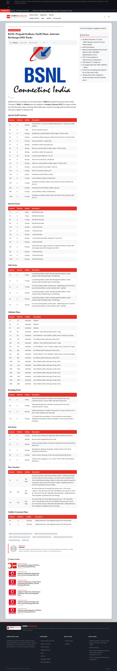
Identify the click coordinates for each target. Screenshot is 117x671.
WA (44, 42)
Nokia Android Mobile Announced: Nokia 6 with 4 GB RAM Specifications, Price (95, 52)
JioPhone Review (88, 47)
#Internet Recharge (14, 540)
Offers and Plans (23, 26)
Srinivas (15, 43)
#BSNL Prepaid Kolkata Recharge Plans (19, 537)
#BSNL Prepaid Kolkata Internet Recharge (45, 534)
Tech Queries (57, 18)
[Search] (108, 16)
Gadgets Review (34, 18)
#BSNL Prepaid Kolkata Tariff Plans (63, 537)
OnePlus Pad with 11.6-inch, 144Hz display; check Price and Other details (94, 42)
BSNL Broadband (45, 662)
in (47, 42)
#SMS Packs (25, 540)
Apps (42, 18)
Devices (51, 15)
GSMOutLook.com (13, 26)
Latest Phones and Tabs (47, 641)
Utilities (48, 18)
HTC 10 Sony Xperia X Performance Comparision (99, 658)
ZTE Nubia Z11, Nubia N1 (92, 62)
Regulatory (43, 15)
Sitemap (67, 644)
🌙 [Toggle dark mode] (8, 7)
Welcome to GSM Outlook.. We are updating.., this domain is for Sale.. (54, 11)
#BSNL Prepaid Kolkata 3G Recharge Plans (20, 534)
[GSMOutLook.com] (17, 17)
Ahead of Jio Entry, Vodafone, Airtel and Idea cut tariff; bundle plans (94, 77)
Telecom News (33, 15)
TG (54, 42)
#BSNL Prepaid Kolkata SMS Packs (42, 537)
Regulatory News (45, 659)
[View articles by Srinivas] (42, 548)
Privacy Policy (69, 641)
